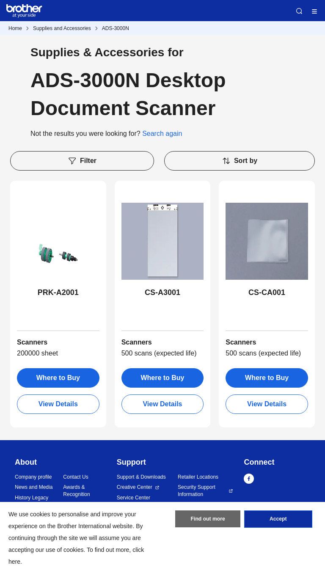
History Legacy (31, 498)
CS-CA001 (266, 292)
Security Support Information (196, 490)
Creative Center (134, 487)
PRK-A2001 (58, 292)
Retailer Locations (198, 477)
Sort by (239, 161)
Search (299, 11)
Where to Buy (58, 377)
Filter (82, 161)
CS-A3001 (162, 292)
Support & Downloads (141, 477)
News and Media (33, 487)
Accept (278, 520)
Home (15, 28)
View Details (58, 404)
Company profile (33, 477)
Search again (162, 133)
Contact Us (75, 477)
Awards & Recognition (76, 490)
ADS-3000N (115, 28)
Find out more (208, 520)
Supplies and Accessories (62, 28)
